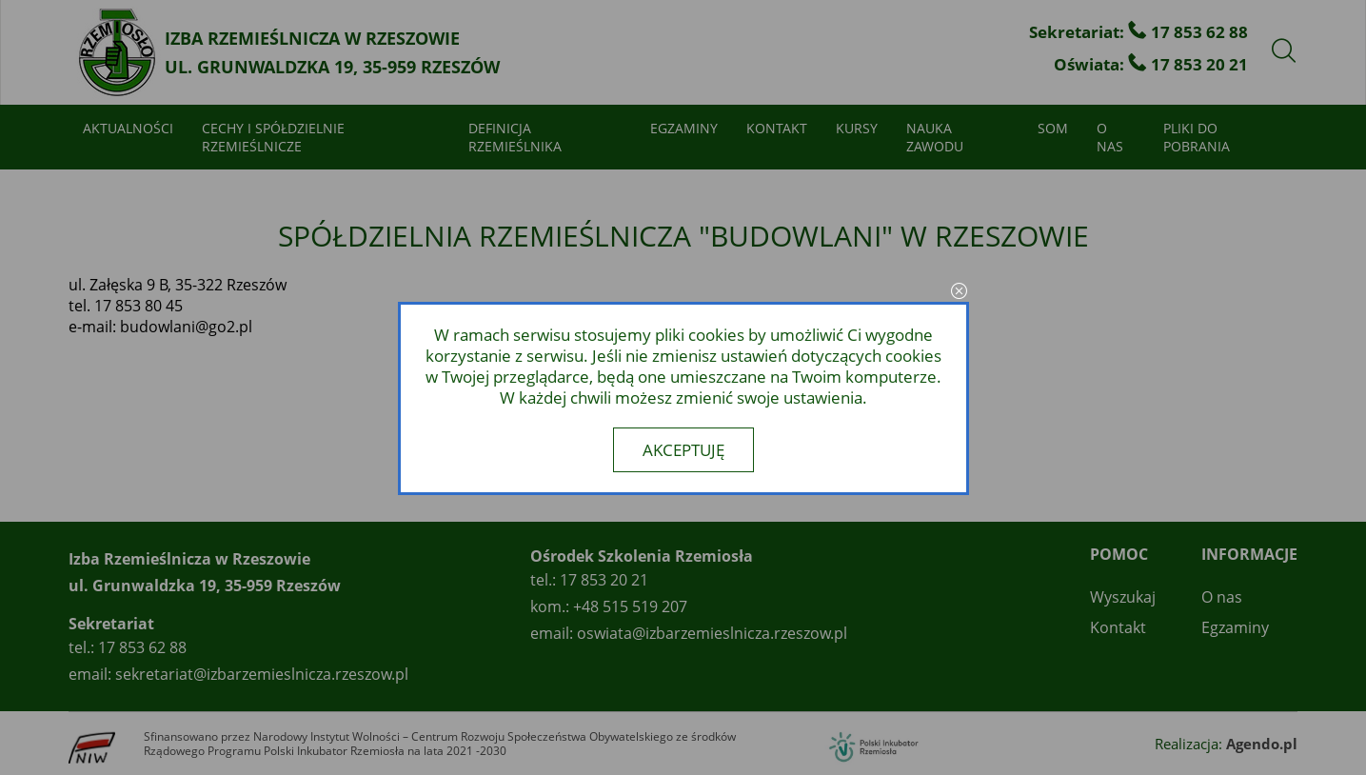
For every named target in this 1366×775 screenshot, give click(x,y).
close (959, 292)
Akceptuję (683, 450)
